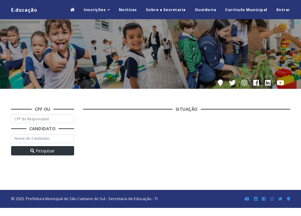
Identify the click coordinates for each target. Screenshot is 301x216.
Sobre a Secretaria (166, 9)
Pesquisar (42, 151)
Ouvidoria (205, 9)
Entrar (283, 9)
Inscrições (97, 9)
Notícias (128, 9)
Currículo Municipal (246, 9)
